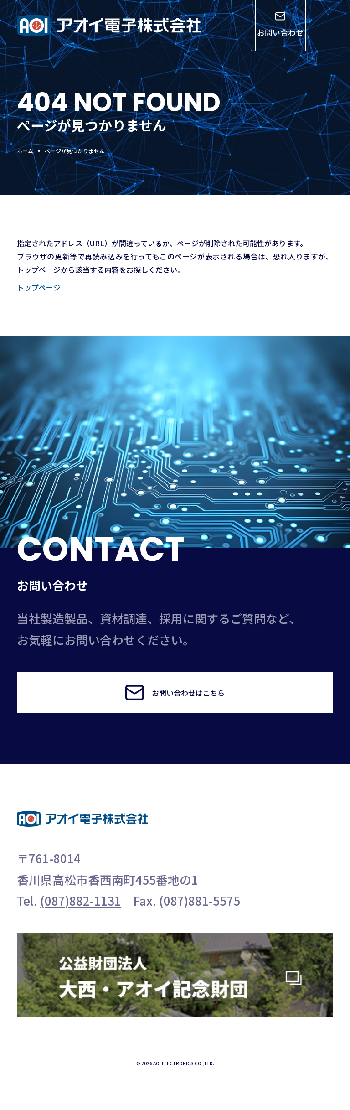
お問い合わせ (280, 25)
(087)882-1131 (80, 900)
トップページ (39, 287)
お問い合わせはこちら (174, 692)
